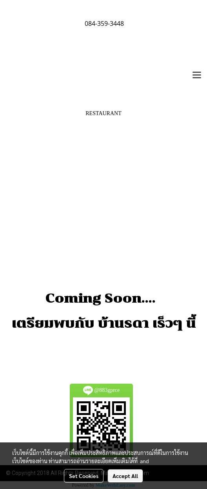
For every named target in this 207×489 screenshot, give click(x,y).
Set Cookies (83, 475)
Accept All (125, 475)
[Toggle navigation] (196, 75)
